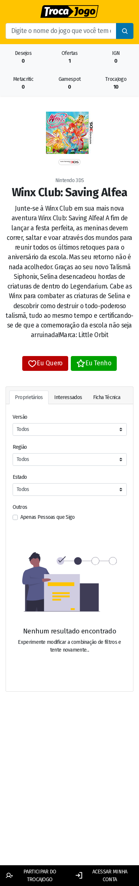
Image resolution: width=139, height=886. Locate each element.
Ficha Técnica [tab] (106, 397)
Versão (20, 417)
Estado (20, 477)
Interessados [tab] (68, 397)
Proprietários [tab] (29, 397)
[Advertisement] (69, 787)
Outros (20, 507)
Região (20, 447)
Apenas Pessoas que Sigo (47, 517)
